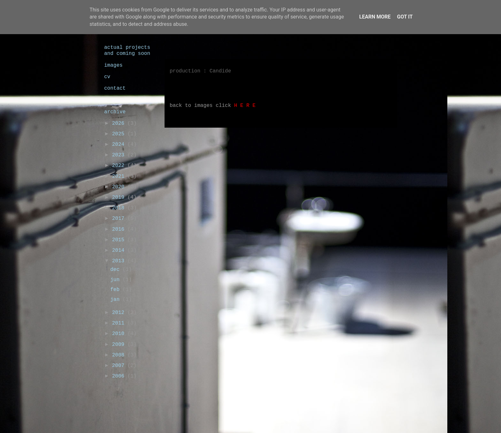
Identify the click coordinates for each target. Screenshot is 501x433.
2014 (119, 250)
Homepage (284, 136)
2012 (119, 313)
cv (107, 77)
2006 (119, 376)
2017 (119, 218)
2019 (119, 197)
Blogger (309, 419)
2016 (119, 229)
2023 (119, 155)
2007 (119, 366)
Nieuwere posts (195, 136)
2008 (119, 355)
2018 (119, 208)
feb (116, 290)
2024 (119, 144)
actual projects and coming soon (127, 50)
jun (116, 280)
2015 (119, 240)
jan (116, 299)
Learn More (374, 17)
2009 (119, 344)
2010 (119, 334)
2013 (119, 261)
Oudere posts (370, 136)
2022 (119, 165)
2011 (119, 323)
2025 (119, 134)
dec (116, 269)
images (113, 65)
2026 (119, 123)
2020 (119, 187)
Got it (404, 17)
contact (115, 88)
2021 (119, 176)
